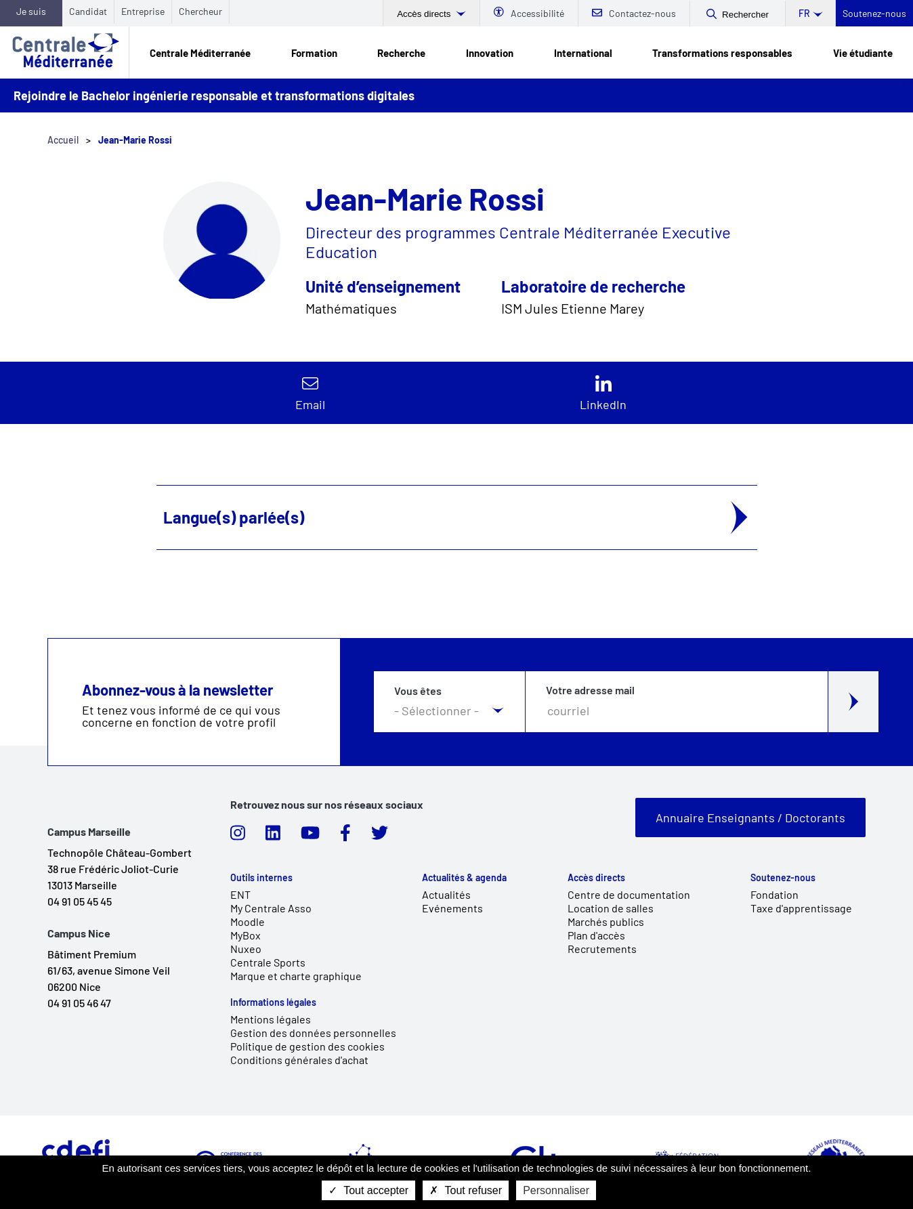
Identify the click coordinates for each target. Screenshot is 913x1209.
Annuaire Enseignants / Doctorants (750, 817)
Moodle (247, 921)
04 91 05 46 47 (79, 1002)
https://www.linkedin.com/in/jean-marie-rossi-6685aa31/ (603, 392)
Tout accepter (368, 1190)
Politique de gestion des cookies (307, 1046)
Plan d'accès (596, 935)
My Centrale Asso (271, 908)
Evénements (452, 908)
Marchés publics (606, 921)
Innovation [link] (489, 53)
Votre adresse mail (590, 690)
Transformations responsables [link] (722, 53)
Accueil (63, 140)
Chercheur (200, 11)
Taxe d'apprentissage (801, 908)
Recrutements (602, 948)
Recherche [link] (401, 53)
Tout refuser (465, 1190)
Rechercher (745, 14)
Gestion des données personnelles (313, 1032)
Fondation (774, 894)
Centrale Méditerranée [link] (200, 53)
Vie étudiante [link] (863, 53)
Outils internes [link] (261, 878)
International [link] (583, 53)
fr (804, 13)
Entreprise (143, 11)
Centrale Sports (267, 962)
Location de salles (611, 908)
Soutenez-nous (874, 13)
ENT (240, 894)
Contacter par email (310, 392)
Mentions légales (270, 1019)
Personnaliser (556, 1190)
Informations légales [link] (273, 1002)
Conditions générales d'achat (299, 1059)
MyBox (245, 935)
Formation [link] (314, 53)
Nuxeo (245, 948)
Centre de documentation (629, 894)
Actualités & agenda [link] (464, 878)
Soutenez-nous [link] (782, 878)
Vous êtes (418, 691)
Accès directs (425, 14)
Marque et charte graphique (296, 975)
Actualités (446, 894)
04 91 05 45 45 (79, 901)
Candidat (88, 11)
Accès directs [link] (596, 878)
